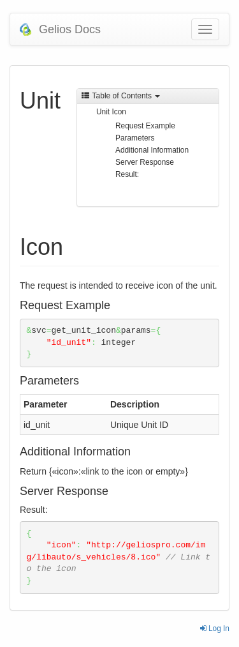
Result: (127, 174)
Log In (214, 628)
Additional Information (152, 150)
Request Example (145, 125)
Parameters (134, 137)
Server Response (144, 162)
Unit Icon (111, 111)
